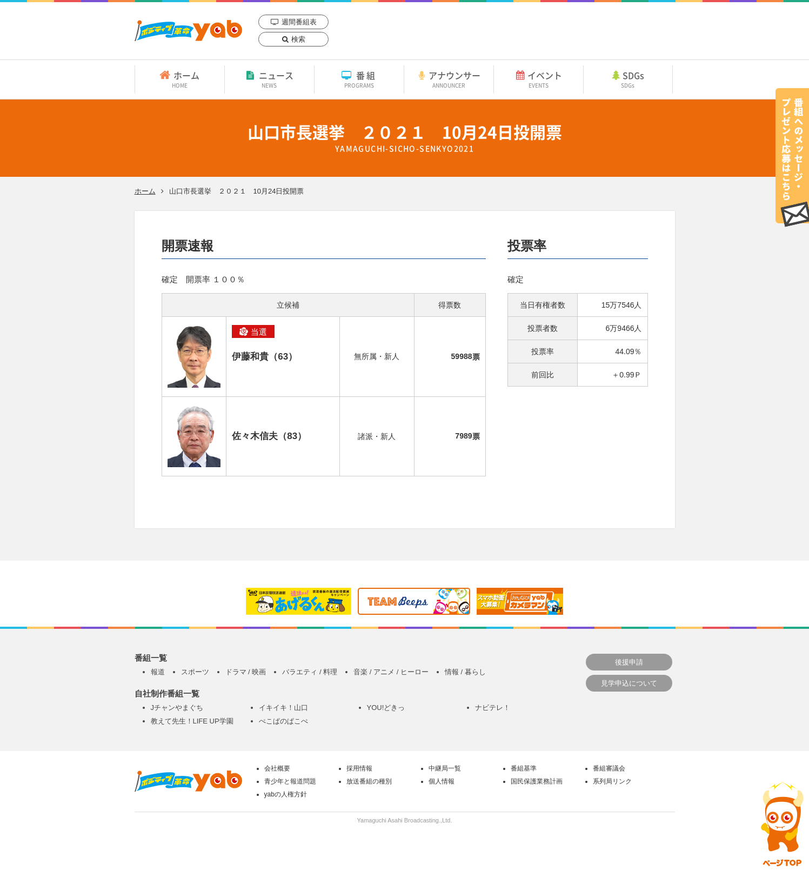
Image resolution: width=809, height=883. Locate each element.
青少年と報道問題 (290, 781)
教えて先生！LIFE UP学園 (192, 721)
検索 (298, 39)
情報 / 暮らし (465, 672)
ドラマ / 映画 (245, 672)
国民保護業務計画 (537, 781)
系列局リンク (612, 781)
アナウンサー (448, 79)
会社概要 (277, 768)
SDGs (628, 79)
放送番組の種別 (369, 781)
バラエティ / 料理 (309, 672)
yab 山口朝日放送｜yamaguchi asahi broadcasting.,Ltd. (188, 30)
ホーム (179, 79)
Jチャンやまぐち (177, 707)
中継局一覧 (445, 768)
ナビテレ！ (492, 707)
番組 (359, 79)
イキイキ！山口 (283, 707)
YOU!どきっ (386, 707)
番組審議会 (609, 768)
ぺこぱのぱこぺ (283, 721)
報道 (158, 672)
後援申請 (629, 662)
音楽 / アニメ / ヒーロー (391, 672)
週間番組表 (299, 22)
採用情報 (359, 768)
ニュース (269, 79)
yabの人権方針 (285, 794)
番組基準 (524, 768)
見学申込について (629, 683)
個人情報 (441, 781)
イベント (538, 79)
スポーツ (195, 672)
